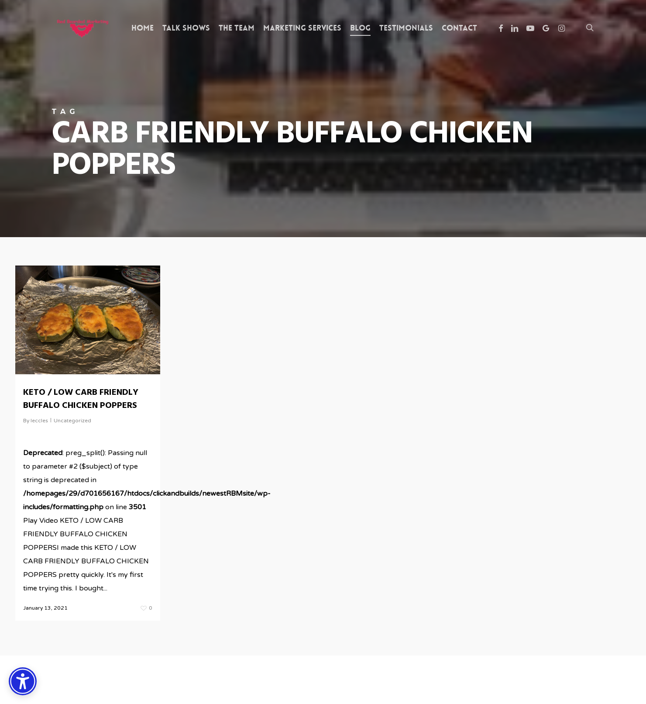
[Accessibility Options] (23, 681)
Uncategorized (72, 421)
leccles (39, 421)
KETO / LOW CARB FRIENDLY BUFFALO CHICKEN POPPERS (80, 399)
